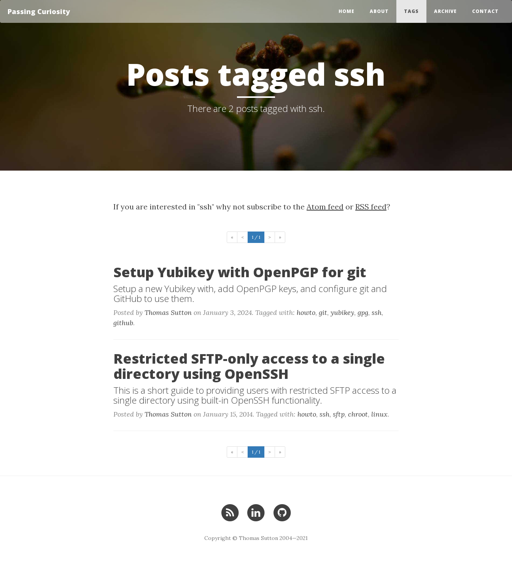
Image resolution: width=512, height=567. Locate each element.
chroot (358, 414)
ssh (377, 312)
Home (347, 11)
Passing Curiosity (39, 11)
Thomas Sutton (168, 312)
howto (306, 312)
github (123, 322)
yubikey (342, 312)
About (379, 11)
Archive (445, 11)
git (323, 312)
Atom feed (325, 206)
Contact (485, 11)
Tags (411, 11)
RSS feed (370, 206)
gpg (363, 312)
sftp (339, 414)
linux (379, 414)
